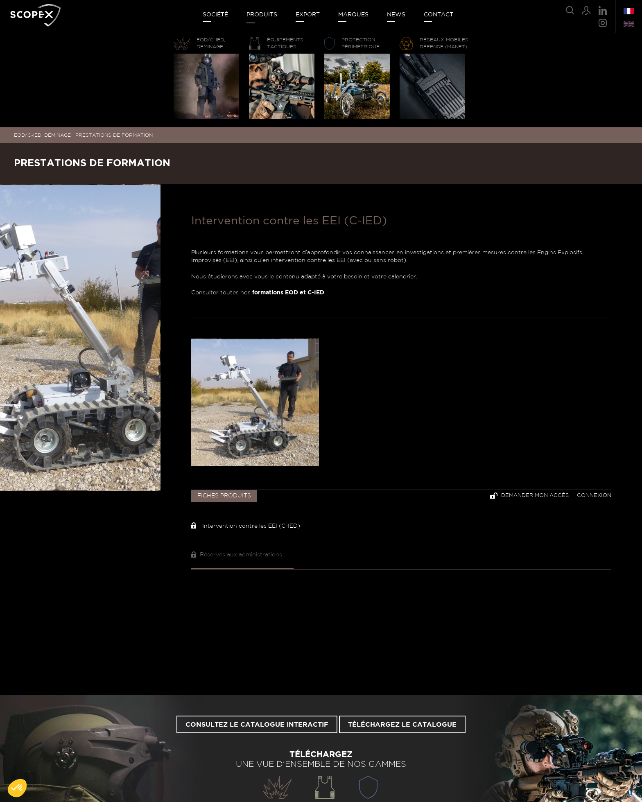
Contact (438, 15)
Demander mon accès (529, 495)
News (396, 15)
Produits (261, 15)
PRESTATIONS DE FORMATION (114, 135)
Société (215, 15)
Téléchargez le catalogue (402, 724)
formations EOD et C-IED (288, 293)
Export (308, 15)
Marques (353, 15)
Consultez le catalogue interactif (256, 724)
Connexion (594, 495)
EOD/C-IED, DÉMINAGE (42, 135)
